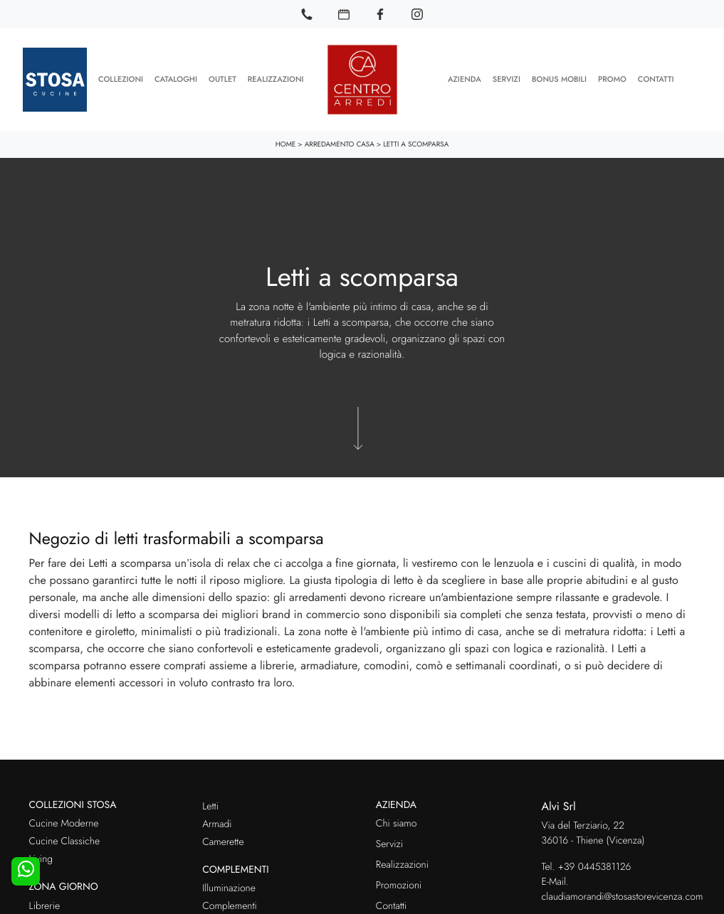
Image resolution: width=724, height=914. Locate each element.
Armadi (216, 821)
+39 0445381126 (594, 864)
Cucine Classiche (64, 839)
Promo (612, 78)
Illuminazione (229, 886)
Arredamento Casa (339, 141)
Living (41, 857)
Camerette (222, 839)
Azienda (464, 78)
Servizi (506, 78)
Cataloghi (175, 78)
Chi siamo (396, 821)
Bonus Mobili (559, 78)
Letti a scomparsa (415, 141)
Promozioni (398, 883)
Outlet (222, 78)
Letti (210, 804)
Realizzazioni (276, 78)
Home (286, 141)
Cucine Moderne (64, 821)
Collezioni (120, 78)
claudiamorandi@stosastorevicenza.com (622, 894)
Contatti (656, 78)
